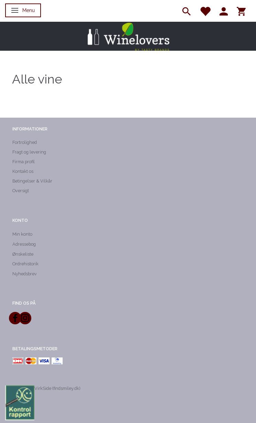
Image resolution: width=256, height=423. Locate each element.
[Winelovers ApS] (128, 36)
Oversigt (20, 190)
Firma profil (23, 161)
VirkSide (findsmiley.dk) (57, 388)
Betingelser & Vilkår (32, 181)
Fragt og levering (29, 152)
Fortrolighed (24, 142)
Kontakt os (22, 171)
